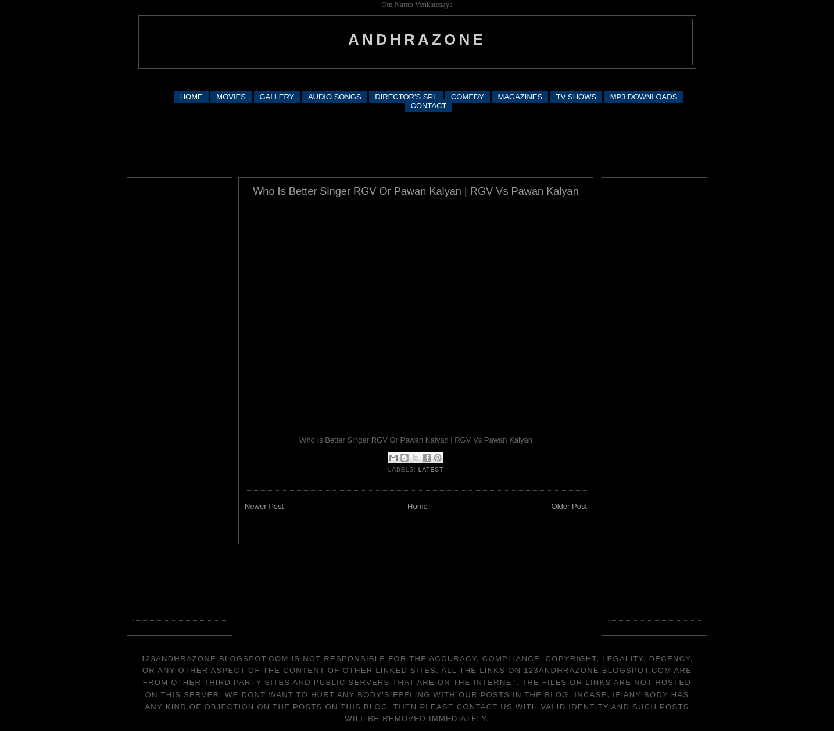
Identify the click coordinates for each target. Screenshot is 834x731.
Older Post (569, 506)
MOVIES (231, 96)
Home (417, 506)
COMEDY (467, 96)
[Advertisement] (417, 78)
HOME (191, 96)
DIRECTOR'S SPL (406, 96)
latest (431, 469)
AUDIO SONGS (334, 96)
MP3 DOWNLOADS (644, 96)
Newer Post (264, 506)
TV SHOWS (576, 96)
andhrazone (417, 39)
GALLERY (277, 96)
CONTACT (429, 105)
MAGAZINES (520, 96)
